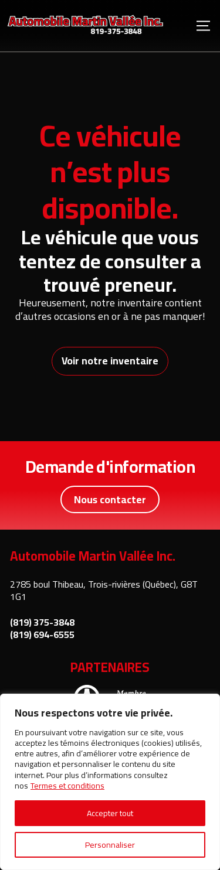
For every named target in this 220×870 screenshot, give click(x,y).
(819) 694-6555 (42, 635)
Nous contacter (110, 499)
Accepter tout (110, 813)
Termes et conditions (67, 785)
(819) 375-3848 (42, 622)
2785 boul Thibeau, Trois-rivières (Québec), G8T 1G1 (104, 590)
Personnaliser (110, 844)
